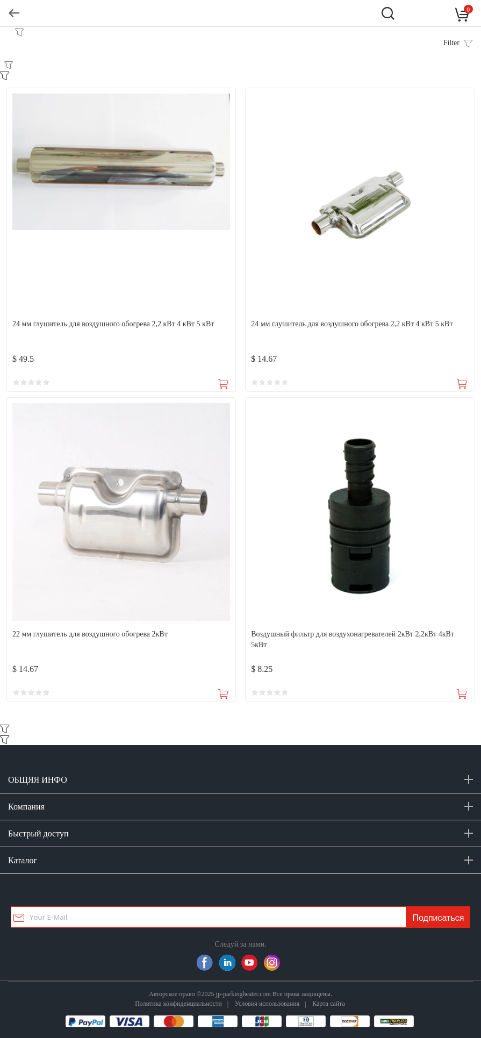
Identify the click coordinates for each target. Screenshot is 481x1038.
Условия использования (267, 1003)
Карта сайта (328, 1003)
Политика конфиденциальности (178, 1003)
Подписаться (438, 917)
